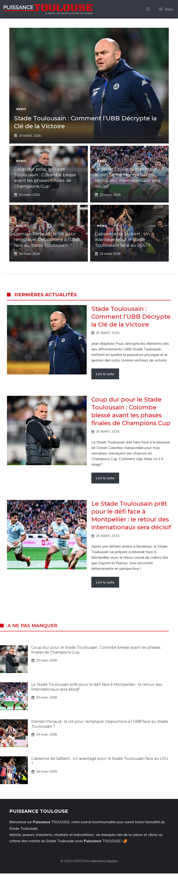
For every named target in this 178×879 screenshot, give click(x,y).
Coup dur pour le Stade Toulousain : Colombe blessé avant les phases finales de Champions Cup (45, 177)
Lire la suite (105, 373)
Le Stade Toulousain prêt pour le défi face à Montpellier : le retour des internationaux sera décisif (128, 177)
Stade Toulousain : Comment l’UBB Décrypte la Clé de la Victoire (131, 316)
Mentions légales (105, 861)
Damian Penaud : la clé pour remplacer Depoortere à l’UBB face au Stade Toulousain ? (47, 239)
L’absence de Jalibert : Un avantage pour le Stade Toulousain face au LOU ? (123, 239)
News (21, 109)
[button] (148, 9)
